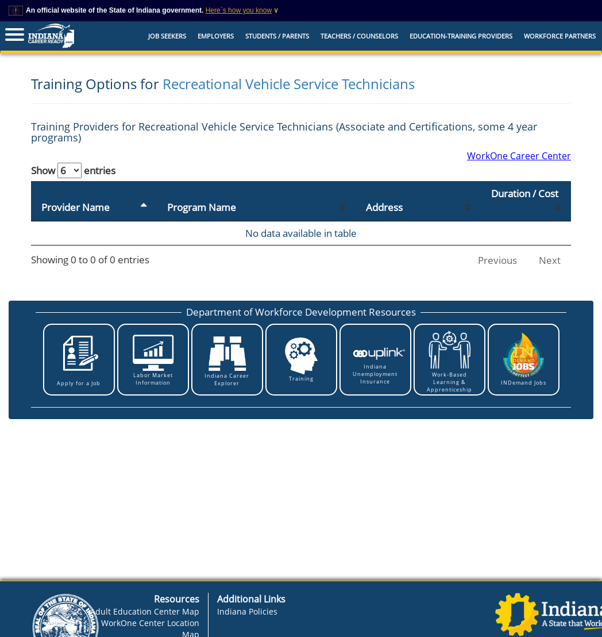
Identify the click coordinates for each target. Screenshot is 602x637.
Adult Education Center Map (144, 611)
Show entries (73, 170)
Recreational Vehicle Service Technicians (289, 83)
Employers (216, 36)
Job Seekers (167, 36)
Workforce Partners (560, 36)
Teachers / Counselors (359, 36)
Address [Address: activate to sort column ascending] (384, 207)
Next (550, 260)
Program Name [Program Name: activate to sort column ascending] (201, 207)
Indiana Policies (247, 611)
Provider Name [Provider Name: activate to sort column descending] (75, 207)
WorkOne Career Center (519, 155)
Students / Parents (277, 36)
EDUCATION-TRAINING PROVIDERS (461, 36)
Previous (497, 260)
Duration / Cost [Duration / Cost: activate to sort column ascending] (524, 193)
